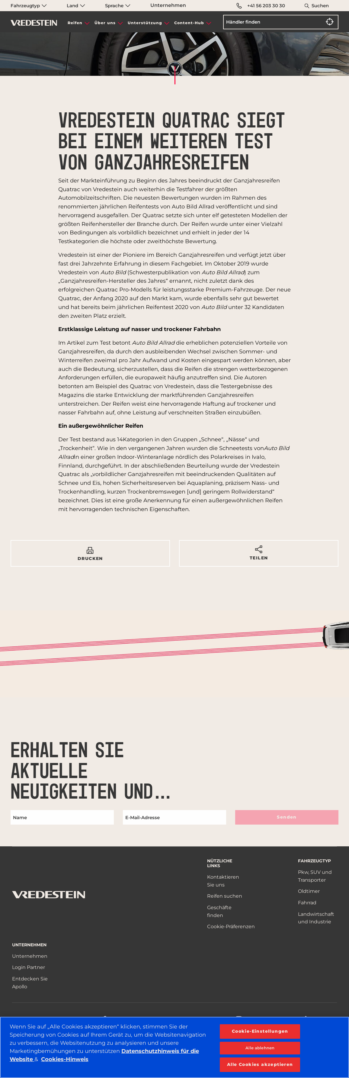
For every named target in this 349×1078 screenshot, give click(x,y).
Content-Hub (189, 23)
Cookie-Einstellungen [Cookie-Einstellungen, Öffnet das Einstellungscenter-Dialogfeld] (260, 1031)
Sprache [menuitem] (117, 5)
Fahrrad (307, 903)
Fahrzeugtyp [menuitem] (29, 5)
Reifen (75, 23)
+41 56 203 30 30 (261, 6)
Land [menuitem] (76, 5)
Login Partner (28, 967)
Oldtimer (309, 891)
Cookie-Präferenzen (231, 926)
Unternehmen (168, 5)
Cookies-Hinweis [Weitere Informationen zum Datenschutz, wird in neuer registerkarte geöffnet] (64, 1059)
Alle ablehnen (259, 1047)
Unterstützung (145, 23)
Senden (286, 817)
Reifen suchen (224, 896)
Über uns (105, 23)
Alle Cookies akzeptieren (260, 1064)
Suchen (320, 5)
